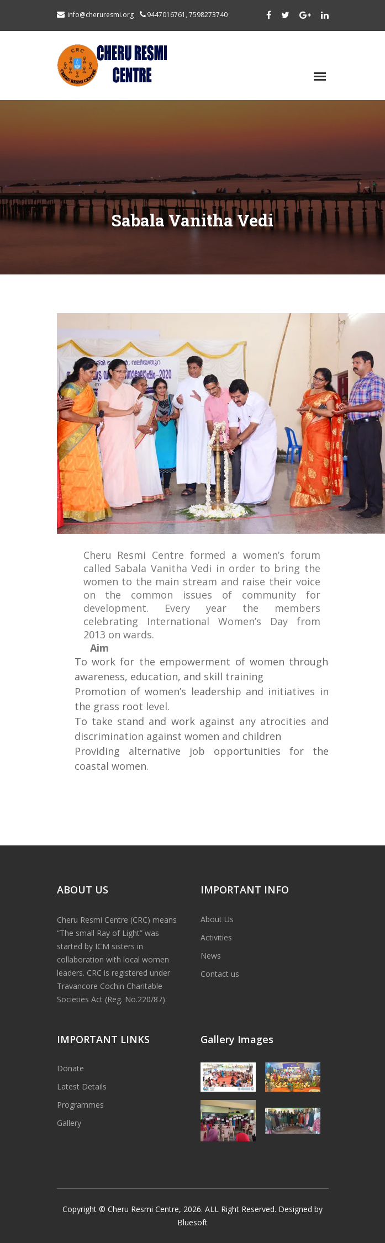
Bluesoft (192, 1222)
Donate (70, 1068)
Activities (216, 937)
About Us (217, 919)
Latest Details (82, 1086)
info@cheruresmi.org (100, 14)
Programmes (80, 1104)
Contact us (220, 974)
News (211, 955)
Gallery (69, 1123)
